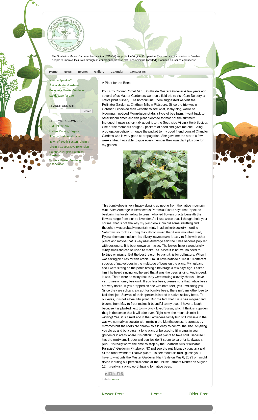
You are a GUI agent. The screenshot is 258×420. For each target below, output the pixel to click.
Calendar (117, 71)
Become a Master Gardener (67, 90)
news (115, 379)
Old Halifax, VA (59, 126)
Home (53, 71)
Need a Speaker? (60, 80)
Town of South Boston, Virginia (69, 141)
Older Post (199, 394)
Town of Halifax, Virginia (65, 136)
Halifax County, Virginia (64, 131)
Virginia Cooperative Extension (69, 146)
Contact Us (138, 71)
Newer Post (113, 394)
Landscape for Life (61, 95)
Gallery (99, 71)
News (68, 71)
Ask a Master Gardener (64, 85)
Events (83, 71)
